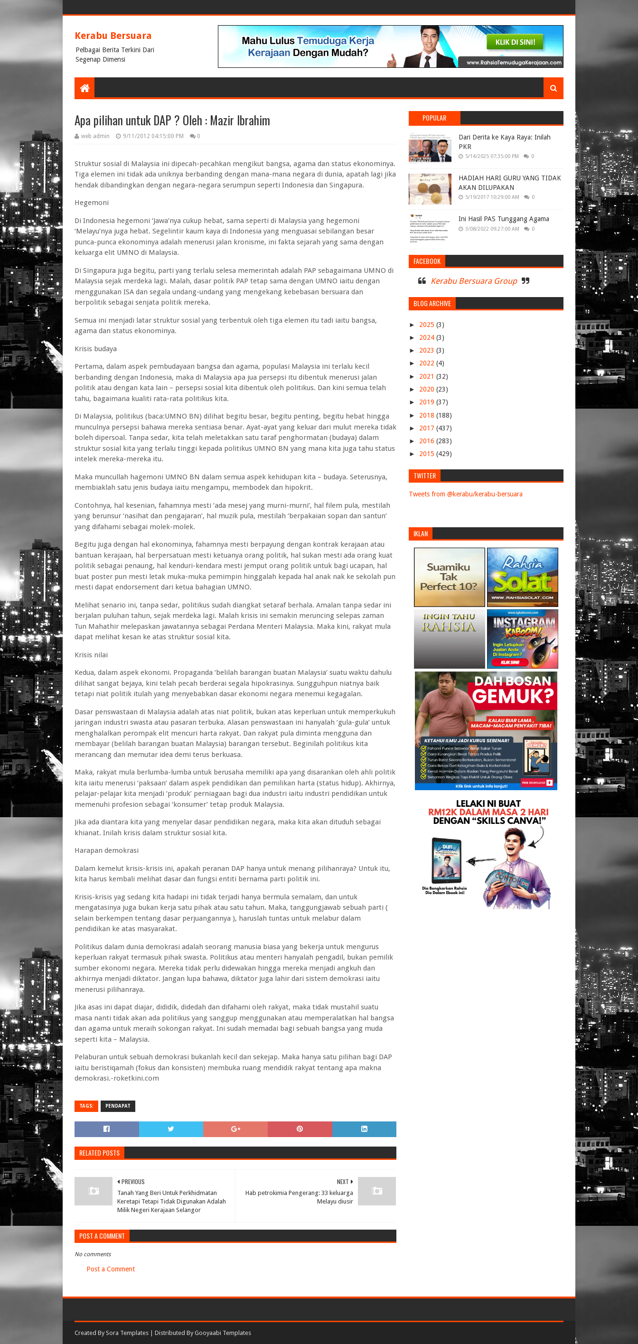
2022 (427, 363)
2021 (427, 376)
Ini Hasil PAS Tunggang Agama (504, 219)
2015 (427, 453)
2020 (427, 389)
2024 (427, 337)
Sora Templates (127, 1332)
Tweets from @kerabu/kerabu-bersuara (466, 494)
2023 (427, 350)
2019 (427, 402)
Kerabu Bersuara (113, 35)
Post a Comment (110, 1269)
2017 (427, 428)
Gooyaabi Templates (223, 1332)
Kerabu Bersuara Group (474, 281)
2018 (427, 415)
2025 (427, 324)
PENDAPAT (118, 1106)
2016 (427, 441)
